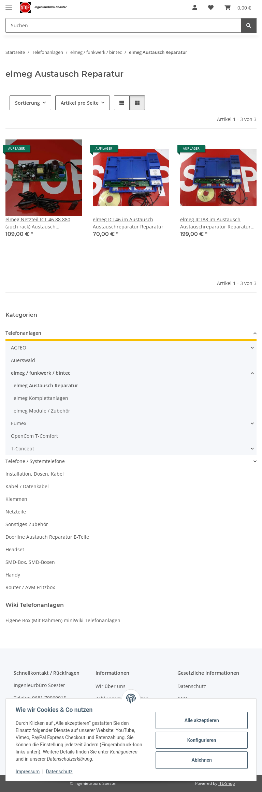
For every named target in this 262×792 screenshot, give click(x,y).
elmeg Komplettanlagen (41, 398)
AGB (182, 698)
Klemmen (16, 499)
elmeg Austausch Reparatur (46, 385)
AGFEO (18, 347)
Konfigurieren (200, 740)
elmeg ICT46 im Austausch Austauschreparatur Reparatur (128, 223)
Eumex (18, 423)
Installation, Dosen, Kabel (34, 473)
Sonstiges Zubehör (26, 524)
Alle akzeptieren (200, 720)
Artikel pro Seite (80, 103)
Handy (12, 574)
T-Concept (22, 448)
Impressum (29, 771)
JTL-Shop (226, 783)
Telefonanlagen (23, 333)
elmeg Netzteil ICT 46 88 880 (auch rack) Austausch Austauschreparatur (37, 223)
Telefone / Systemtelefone (35, 461)
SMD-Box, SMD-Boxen (30, 562)
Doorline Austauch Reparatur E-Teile (47, 537)
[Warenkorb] (238, 7)
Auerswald (23, 360)
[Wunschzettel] (211, 7)
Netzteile (15, 511)
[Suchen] (123, 25)
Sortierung (27, 103)
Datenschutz (60, 771)
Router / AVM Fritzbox (30, 587)
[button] (195, 7)
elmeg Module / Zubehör (42, 410)
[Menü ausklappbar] (8, 4)
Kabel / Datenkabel (27, 486)
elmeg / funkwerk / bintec (40, 373)
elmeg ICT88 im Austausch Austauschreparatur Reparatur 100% (215, 223)
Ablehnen (200, 760)
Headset (14, 549)
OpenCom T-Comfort (34, 436)
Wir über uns (111, 686)
